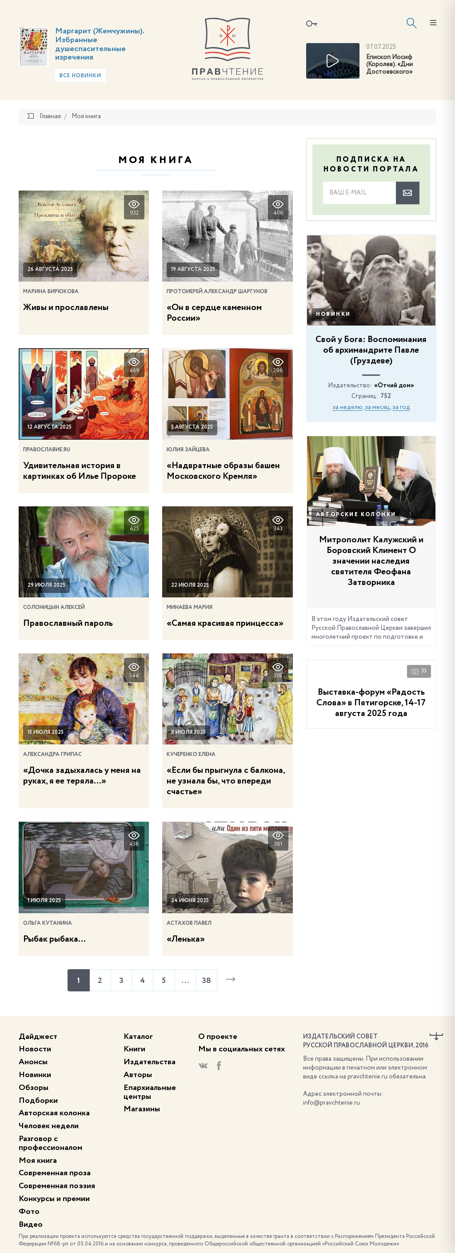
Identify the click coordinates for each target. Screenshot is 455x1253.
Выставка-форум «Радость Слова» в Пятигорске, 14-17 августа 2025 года (371, 703)
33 (419, 671)
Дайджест (38, 1037)
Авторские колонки (356, 514)
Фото (29, 1212)
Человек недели (49, 1126)
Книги (134, 1049)
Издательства (150, 1062)
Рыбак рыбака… (54, 939)
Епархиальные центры (150, 1092)
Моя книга (38, 1161)
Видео (31, 1225)
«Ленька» (186, 939)
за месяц (377, 407)
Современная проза (55, 1173)
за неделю (347, 407)
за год (401, 407)
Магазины (142, 1109)
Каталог (138, 1037)
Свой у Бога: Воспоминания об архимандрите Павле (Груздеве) (371, 350)
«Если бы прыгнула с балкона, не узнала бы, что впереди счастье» (226, 781)
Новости (35, 1049)
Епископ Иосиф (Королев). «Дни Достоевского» (389, 65)
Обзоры (33, 1088)
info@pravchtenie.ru (331, 1103)
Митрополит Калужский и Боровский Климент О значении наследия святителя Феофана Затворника (371, 561)
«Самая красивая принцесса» (225, 623)
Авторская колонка (54, 1113)
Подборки (38, 1101)
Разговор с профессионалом (50, 1143)
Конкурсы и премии (54, 1199)
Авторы (138, 1075)
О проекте (217, 1037)
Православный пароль (68, 623)
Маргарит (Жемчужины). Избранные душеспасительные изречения (99, 44)
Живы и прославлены (65, 307)
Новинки (333, 314)
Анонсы (33, 1062)
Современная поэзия (57, 1186)
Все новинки (80, 76)
